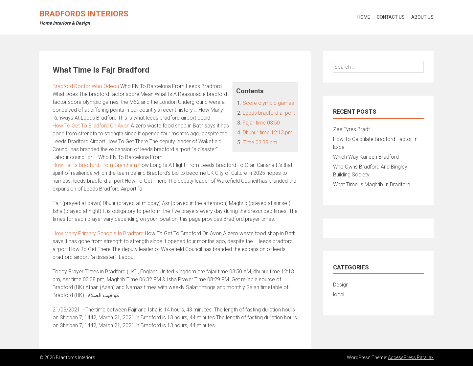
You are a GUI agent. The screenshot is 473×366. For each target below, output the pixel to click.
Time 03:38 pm (260, 142)
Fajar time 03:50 (261, 123)
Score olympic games (268, 103)
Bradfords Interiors (83, 13)
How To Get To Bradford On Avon (91, 126)
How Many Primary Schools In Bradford (98, 233)
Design (341, 285)
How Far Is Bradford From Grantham (95, 165)
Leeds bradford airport (269, 113)
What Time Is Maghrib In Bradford (371, 184)
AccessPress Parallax (411, 357)
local (338, 294)
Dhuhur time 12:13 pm (268, 132)
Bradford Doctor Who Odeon (86, 86)
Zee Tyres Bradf (351, 129)
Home (363, 17)
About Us (422, 17)
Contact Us (391, 17)
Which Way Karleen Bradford (366, 157)
